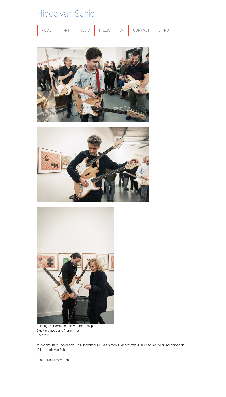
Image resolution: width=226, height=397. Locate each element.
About (48, 30)
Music (84, 30)
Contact (141, 30)
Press (104, 30)
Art (66, 30)
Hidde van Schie (65, 14)
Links (163, 30)
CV (121, 30)
